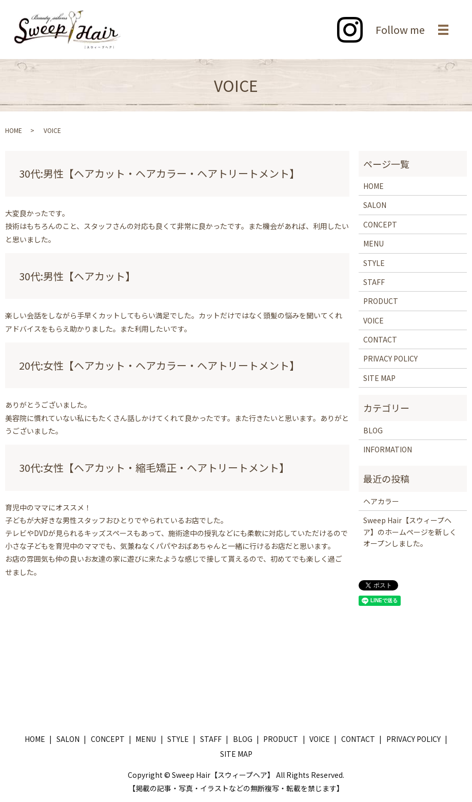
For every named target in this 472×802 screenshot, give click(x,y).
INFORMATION (387, 449)
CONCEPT (380, 224)
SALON (374, 205)
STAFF (374, 282)
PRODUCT (380, 301)
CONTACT (380, 339)
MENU (373, 243)
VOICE (373, 320)
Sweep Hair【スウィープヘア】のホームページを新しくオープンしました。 (410, 531)
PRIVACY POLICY (390, 358)
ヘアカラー (381, 501)
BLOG (373, 430)
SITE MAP (379, 378)
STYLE (374, 263)
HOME (13, 130)
